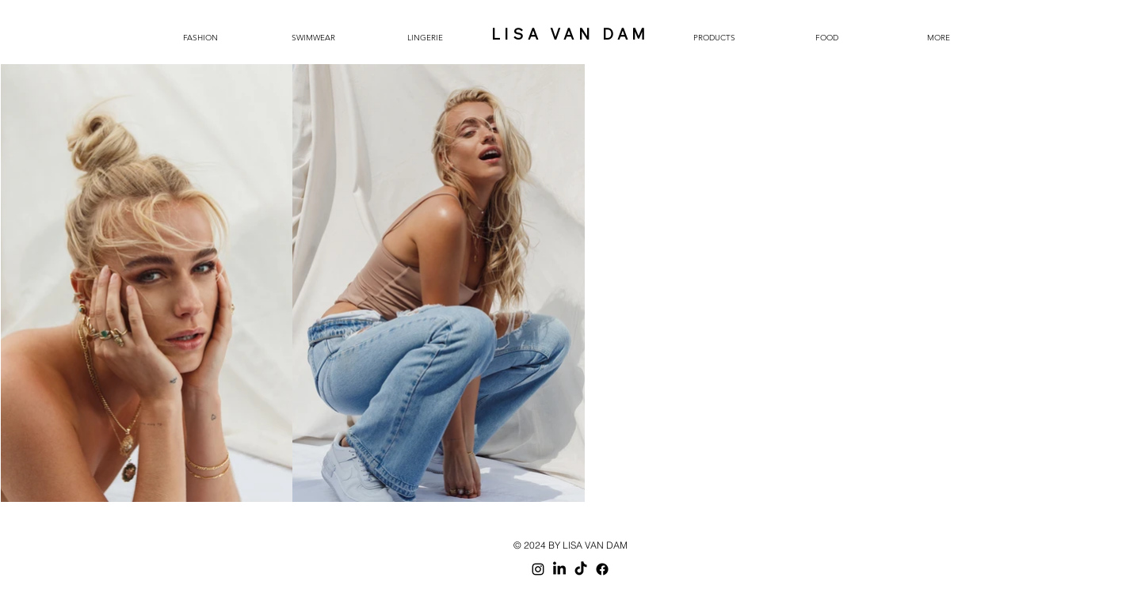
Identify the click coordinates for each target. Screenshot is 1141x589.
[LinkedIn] (559, 569)
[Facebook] (602, 569)
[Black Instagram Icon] (538, 569)
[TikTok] (581, 569)
